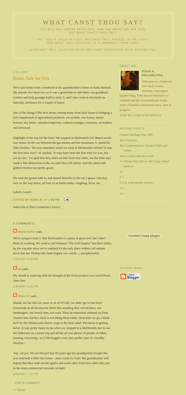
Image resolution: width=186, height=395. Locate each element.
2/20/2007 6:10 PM (25, 259)
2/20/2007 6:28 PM (25, 286)
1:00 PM (53, 200)
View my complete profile (141, 115)
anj (20, 269)
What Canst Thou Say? (93, 22)
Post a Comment (27, 383)
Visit (131, 267)
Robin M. (24, 296)
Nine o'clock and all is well (137, 156)
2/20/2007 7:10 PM (25, 374)
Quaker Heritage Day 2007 (137, 134)
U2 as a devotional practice (137, 182)
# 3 (122, 177)
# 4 (122, 188)
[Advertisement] (70, 62)
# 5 (122, 193)
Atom (55, 207)
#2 (121, 171)
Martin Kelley (26, 231)
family (27, 192)
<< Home (19, 390)
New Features (128, 140)
